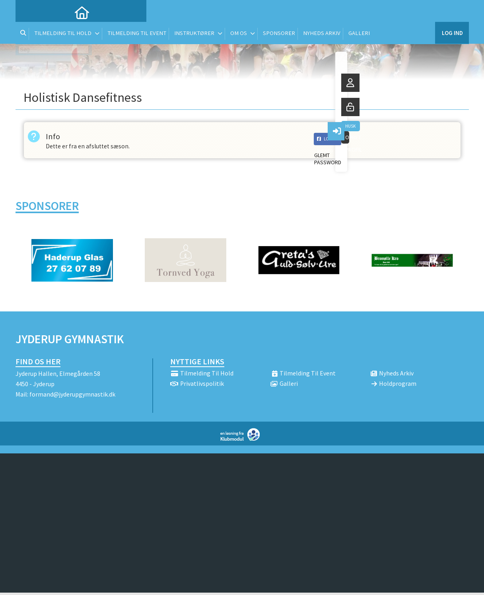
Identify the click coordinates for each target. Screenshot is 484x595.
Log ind (452, 12)
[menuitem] (27, 12)
